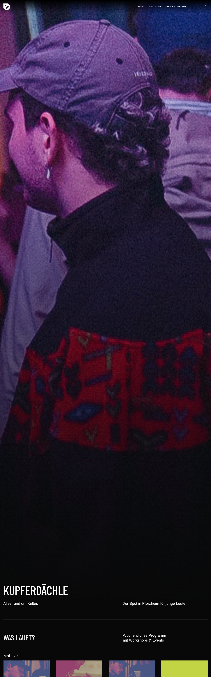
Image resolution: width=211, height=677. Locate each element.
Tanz (150, 7)
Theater (170, 7)
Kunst (159, 7)
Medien (181, 7)
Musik (141, 7)
